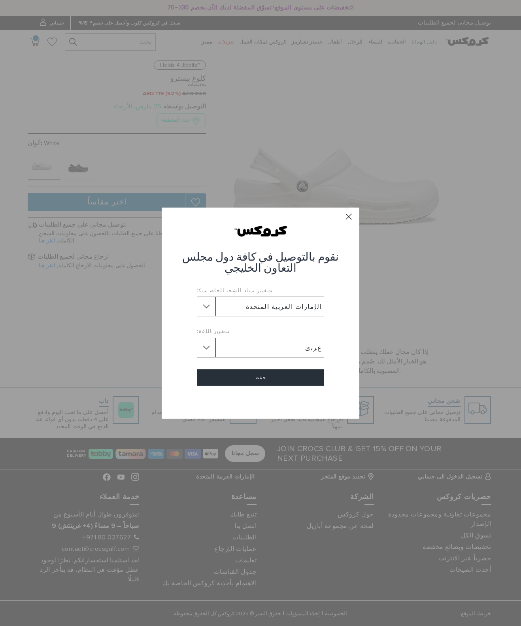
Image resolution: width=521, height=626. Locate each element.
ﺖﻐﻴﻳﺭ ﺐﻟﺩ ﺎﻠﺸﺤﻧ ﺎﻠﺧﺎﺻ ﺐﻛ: (235, 290)
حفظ (260, 377)
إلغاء (260, 400)
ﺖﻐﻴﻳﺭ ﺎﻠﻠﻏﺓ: (213, 331)
